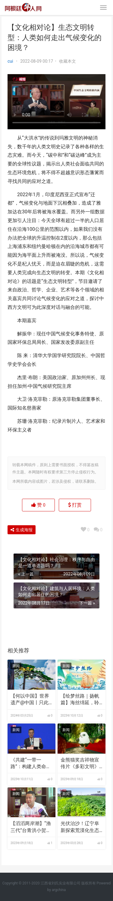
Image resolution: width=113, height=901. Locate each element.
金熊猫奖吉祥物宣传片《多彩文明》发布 (80, 763)
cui (10, 61)
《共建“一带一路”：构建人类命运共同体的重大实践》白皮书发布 (31, 763)
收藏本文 (67, 61)
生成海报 (22, 529)
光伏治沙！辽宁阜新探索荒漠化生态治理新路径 (80, 827)
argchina (59, 890)
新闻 (16, 666)
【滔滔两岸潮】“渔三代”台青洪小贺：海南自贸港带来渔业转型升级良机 (31, 827)
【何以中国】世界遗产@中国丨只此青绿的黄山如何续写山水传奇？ (30, 699)
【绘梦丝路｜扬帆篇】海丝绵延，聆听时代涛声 (80, 699)
